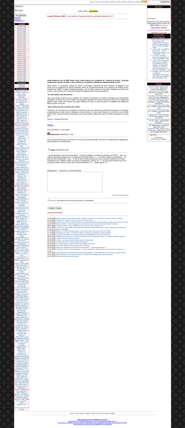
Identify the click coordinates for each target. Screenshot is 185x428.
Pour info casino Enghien (157, 100)
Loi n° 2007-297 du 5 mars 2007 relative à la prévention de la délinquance (21, 385)
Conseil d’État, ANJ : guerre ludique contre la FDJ (72, 246)
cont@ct (137, 2)
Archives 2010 (21, 57)
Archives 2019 (21, 40)
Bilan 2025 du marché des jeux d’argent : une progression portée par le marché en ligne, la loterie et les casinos (161, 43)
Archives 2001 (21, 75)
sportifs (163, 28)
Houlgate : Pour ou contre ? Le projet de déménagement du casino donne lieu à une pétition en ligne (161, 75)
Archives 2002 (21, 73)
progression (152, 30)
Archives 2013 (21, 51)
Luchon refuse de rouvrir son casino (68, 242)
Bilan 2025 (154, 25)
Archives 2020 (21, 38)
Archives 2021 (21, 36)
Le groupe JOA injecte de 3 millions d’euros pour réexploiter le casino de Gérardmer (83, 238)
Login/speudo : (19, 6)
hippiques (160, 30)
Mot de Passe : (19, 10)
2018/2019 (21, 85)
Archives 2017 (21, 43)
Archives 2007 (21, 63)
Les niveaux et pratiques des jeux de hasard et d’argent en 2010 (22, 259)
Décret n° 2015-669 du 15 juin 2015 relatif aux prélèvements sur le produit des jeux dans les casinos (22, 109)
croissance (163, 25)
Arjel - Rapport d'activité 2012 (21, 188)
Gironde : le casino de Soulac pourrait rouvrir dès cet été (75, 224)
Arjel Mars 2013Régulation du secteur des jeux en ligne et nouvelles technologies (21, 194)
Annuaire (130, 2)
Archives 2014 (21, 49)
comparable (162, 32)
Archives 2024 (21, 30)
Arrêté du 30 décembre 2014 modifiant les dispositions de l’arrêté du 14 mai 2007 (21, 142)
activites (167, 30)
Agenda (113, 2)
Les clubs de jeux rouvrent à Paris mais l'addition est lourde (75, 247)
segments (154, 32)
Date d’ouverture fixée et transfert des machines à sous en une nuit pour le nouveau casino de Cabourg (90, 222)
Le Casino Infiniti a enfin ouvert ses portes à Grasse (73, 249)
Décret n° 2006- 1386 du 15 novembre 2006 (22, 401)
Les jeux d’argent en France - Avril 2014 (21, 171)
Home (92, 2)
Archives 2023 (21, 32)
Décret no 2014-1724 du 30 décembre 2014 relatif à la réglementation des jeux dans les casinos (22, 166)
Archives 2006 (21, 65)
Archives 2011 (21, 55)
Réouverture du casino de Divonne (68, 260)
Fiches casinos (105, 2)
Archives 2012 (21, 53)
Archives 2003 (21, 71)
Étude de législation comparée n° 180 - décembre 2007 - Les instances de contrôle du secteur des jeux (22, 370)
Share (50, 125)
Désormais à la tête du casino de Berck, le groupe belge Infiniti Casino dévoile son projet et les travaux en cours (92, 226)
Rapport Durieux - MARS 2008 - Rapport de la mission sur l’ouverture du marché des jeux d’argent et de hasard (22, 351)
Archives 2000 (21, 77)
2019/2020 (21, 87)
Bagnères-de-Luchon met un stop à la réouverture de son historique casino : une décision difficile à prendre (91, 240)
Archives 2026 (21, 26)
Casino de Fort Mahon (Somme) (159, 124)
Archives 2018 (21, 41)
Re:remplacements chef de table (158, 105)
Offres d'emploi (122, 2)
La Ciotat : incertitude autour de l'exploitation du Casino (161, 57)
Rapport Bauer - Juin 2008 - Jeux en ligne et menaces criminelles (21, 343)
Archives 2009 (21, 59)
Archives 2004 (21, 69)
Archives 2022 (21, 34)
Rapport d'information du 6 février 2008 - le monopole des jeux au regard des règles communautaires (22, 361)
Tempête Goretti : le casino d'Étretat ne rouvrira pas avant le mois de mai (80, 229)
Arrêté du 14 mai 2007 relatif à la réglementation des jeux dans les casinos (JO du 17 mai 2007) (22, 378)
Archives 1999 (21, 79)
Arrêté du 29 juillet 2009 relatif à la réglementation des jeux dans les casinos (22, 316)
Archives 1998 (21, 81)
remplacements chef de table (157, 114)
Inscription (18, 17)
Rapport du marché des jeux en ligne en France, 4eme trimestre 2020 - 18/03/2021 (21, 94)
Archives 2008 (21, 61)
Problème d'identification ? (20, 19)
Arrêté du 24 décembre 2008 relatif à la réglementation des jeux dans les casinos (22, 335)
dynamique (155, 28)
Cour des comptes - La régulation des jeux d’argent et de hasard (21, 101)
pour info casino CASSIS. (157, 91)
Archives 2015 (21, 47)
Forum (97, 2)
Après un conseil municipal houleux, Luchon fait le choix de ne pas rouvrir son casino (84, 235)
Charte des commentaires (120, 199)
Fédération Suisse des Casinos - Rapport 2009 (21, 310)
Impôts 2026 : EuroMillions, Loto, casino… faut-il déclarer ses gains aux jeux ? (161, 51)
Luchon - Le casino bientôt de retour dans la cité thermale (75, 244)
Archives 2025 (21, 28)
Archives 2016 (21, 45)
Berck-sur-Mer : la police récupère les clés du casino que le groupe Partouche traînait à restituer (87, 228)
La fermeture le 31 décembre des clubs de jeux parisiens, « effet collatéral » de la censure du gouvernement (91, 256)
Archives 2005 (21, 67)
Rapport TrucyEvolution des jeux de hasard (22, 407)
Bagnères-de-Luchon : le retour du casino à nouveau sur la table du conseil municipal (84, 236)
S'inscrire (53, 204)
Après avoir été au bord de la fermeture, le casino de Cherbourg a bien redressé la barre (85, 258)
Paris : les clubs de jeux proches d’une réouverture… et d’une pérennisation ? (81, 251)
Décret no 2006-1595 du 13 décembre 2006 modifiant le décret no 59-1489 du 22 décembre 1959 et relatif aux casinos (22, 393)
